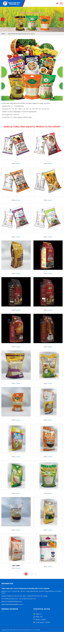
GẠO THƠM (16, 565)
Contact (18, 163)
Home (3, 34)
